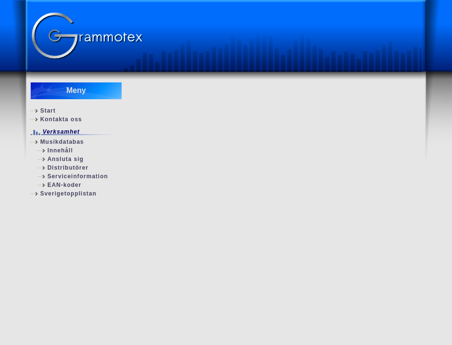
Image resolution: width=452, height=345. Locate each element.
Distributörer (68, 167)
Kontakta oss (61, 119)
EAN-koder (64, 185)
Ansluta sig (65, 159)
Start (48, 110)
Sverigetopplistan (68, 193)
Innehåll (60, 150)
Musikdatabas (62, 141)
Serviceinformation (77, 176)
